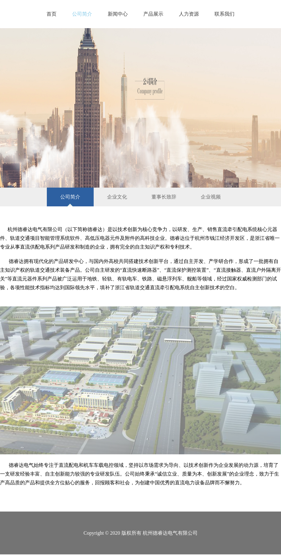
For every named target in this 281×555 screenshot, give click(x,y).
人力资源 (189, 14)
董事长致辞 (163, 196)
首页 (52, 14)
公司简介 (82, 14)
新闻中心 (118, 14)
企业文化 (117, 196)
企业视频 (211, 196)
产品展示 (153, 14)
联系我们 (224, 14)
